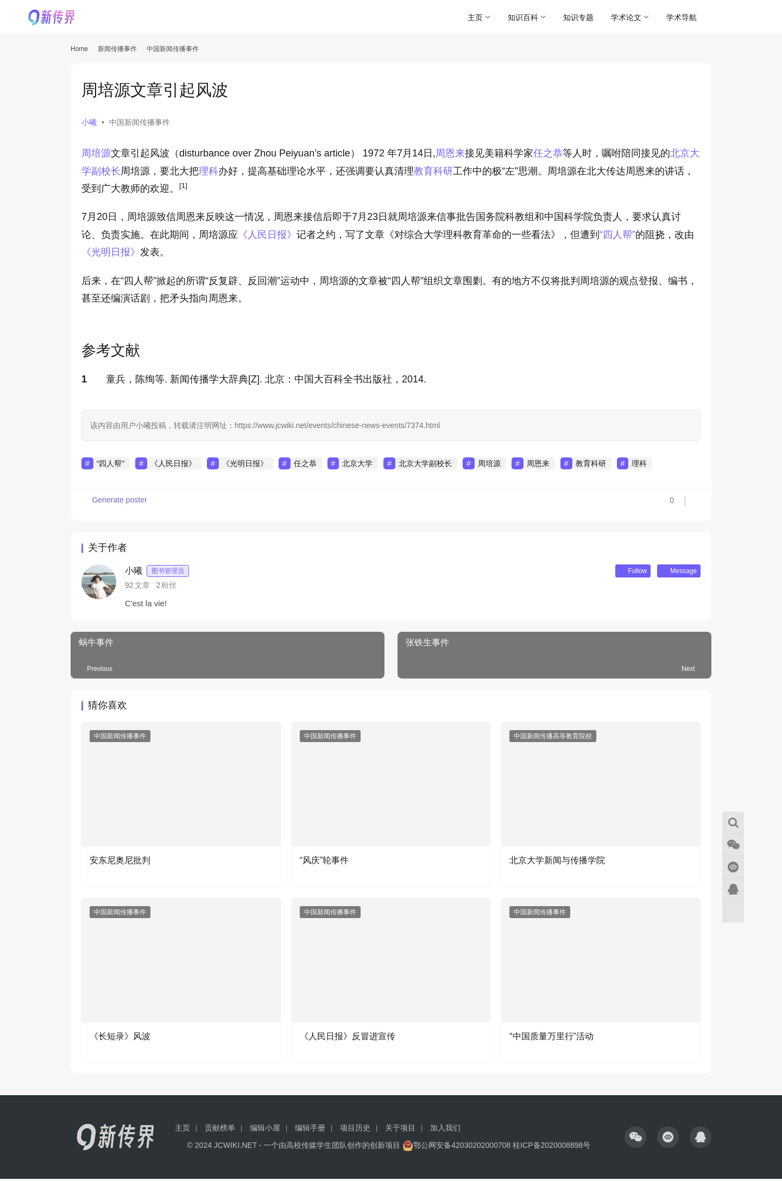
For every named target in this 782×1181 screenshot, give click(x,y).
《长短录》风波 (120, 1038)
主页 (475, 17)
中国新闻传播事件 (139, 122)
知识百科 (523, 17)
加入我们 (445, 1130)
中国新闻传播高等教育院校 (553, 738)
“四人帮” (617, 234)
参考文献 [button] (110, 350)
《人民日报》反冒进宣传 (347, 1038)
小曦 (89, 122)
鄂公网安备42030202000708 (456, 1147)
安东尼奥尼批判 (120, 862)
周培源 (96, 153)
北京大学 (357, 463)
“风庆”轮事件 (324, 862)
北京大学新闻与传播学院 (557, 862)
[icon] (635, 1139)
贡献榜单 (220, 1130)
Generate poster (115, 504)
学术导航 (681, 17)
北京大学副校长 (425, 463)
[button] (183, 188)
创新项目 (385, 1147)
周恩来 (450, 153)
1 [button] (84, 379)
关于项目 (400, 1130)
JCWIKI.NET (235, 1147)
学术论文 (626, 17)
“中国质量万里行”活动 (551, 1038)
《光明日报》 (110, 252)
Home (79, 49)
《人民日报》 (267, 234)
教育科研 (433, 171)
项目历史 (355, 1130)
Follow (618, 572)
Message (674, 572)
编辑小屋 (265, 1130)
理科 (208, 171)
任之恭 (548, 153)
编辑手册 (310, 1130)
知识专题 (578, 17)
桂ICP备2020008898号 (551, 1147)
